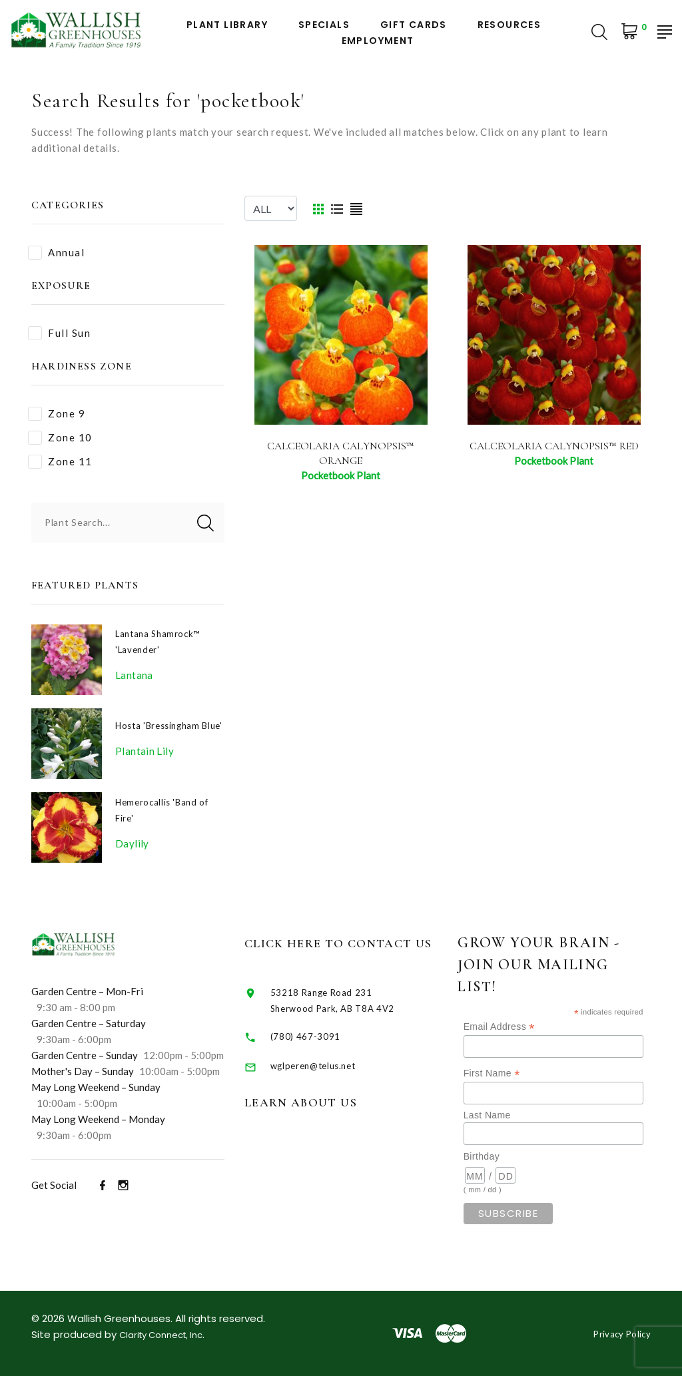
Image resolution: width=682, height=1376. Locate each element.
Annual (56, 253)
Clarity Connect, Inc (167, 1334)
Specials (324, 25)
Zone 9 (56, 414)
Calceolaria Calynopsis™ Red (554, 453)
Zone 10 (60, 438)
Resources (509, 25)
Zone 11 (60, 462)
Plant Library (227, 25)
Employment (378, 41)
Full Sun (59, 333)
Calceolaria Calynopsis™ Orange (341, 453)
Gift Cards (413, 25)
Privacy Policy (617, 1333)
